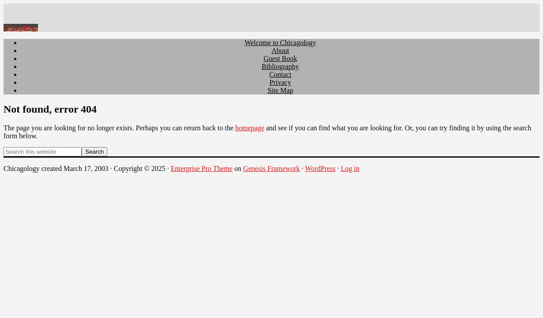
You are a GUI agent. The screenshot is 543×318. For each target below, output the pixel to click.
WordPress (320, 168)
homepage (249, 128)
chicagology (21, 27)
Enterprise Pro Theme (202, 168)
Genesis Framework (271, 168)
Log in (350, 168)
